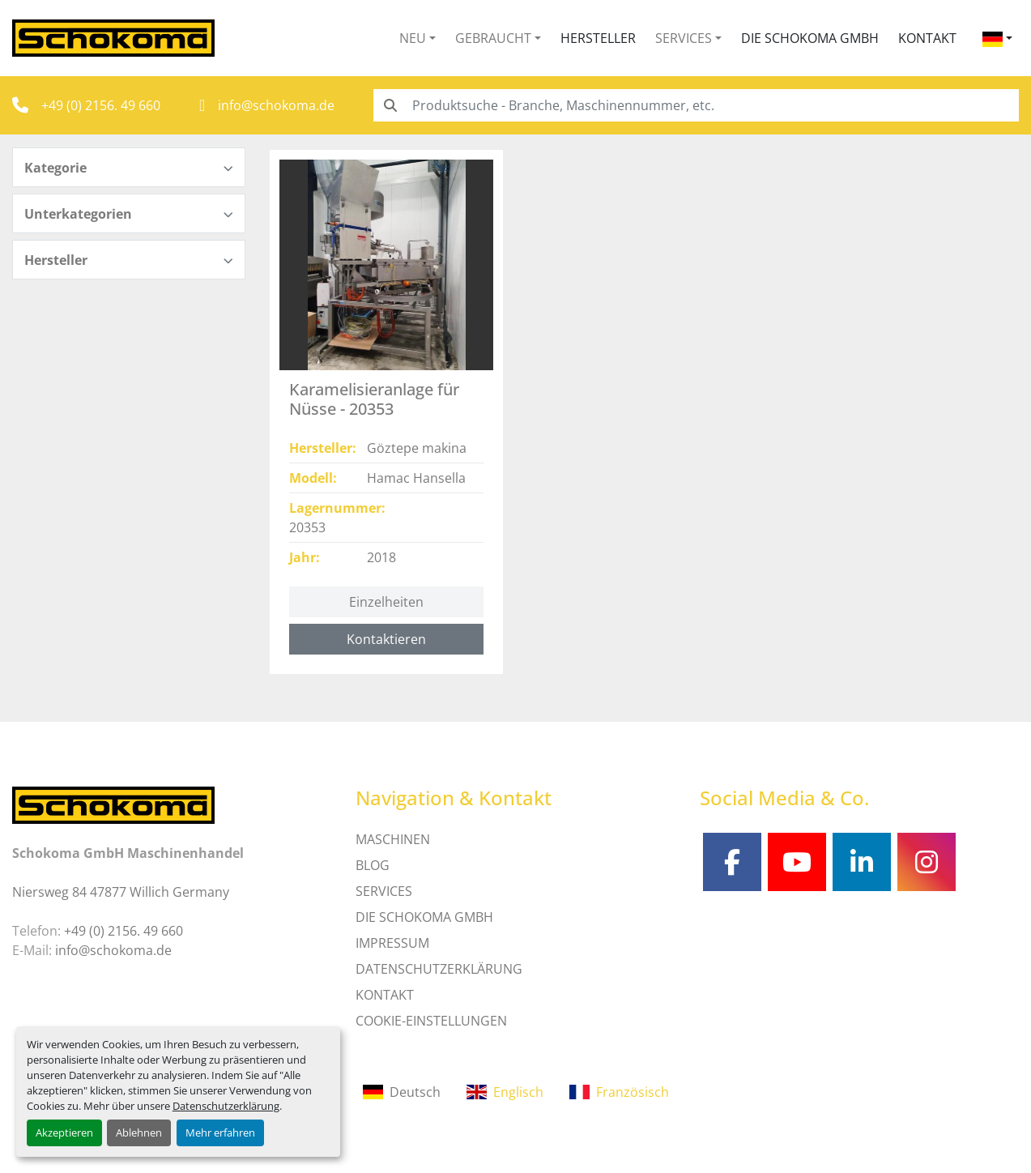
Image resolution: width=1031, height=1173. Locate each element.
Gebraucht (493, 38)
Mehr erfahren (220, 1132)
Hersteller (598, 38)
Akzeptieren (64, 1132)
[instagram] (926, 862)
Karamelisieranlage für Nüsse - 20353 (374, 399)
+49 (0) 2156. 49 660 (100, 105)
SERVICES (384, 891)
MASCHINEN (393, 839)
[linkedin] (862, 862)
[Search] (696, 105)
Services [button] (683, 38)
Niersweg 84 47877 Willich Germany (120, 892)
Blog (373, 865)
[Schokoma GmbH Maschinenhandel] (113, 804)
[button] (417, 38)
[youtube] (797, 862)
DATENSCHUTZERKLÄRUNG (439, 969)
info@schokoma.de (276, 105)
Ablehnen (139, 1132)
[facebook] (732, 862)
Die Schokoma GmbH (810, 38)
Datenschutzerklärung (226, 1105)
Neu (412, 38)
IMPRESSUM (392, 943)
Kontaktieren (386, 639)
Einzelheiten (386, 602)
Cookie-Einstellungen (431, 1021)
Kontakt (927, 38)
